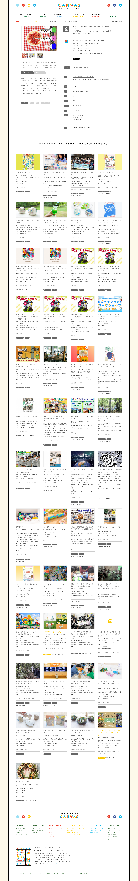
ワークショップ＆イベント (38, 21)
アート (21, 187)
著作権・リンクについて (36, 873)
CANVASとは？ (20, 828)
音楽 (30, 285)
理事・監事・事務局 (37, 830)
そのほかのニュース (113, 839)
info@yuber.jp (77, 117)
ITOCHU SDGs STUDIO (50, 648)
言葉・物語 (73, 189)
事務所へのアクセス (21, 834)
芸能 (26, 431)
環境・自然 (88, 189)
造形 (25, 187)
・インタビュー (53, 830)
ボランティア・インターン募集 (74, 873)
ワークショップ (20, 191)
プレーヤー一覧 (36, 828)
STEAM (45, 440)
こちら (75, 110)
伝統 (17, 187)
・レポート (52, 834)
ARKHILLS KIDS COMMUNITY (106, 751)
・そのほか (52, 837)
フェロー (34, 832)
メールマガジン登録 (50, 873)
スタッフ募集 (60, 873)
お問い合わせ (87, 873)
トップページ (24, 21)
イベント (27, 191)
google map (104, 79)
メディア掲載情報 (113, 837)
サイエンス (52, 191)
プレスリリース (112, 832)
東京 (37, 102)
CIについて (54, 864)
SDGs (59, 648)
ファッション (110, 187)
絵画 (99, 187)
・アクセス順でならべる (95, 830)
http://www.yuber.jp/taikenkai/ (81, 67)
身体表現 (25, 285)
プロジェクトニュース (114, 830)
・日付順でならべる (94, 832)
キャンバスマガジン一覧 (55, 828)
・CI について (20, 832)
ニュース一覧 (111, 828)
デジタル (109, 387)
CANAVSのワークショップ (74, 830)
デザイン (45, 191)
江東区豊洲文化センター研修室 (83, 77)
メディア (103, 387)
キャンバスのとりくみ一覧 (96, 828)
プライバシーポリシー (22, 873)
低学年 (32, 102)
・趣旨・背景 (20, 830)
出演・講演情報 (112, 834)
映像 (99, 387)
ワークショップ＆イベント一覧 (75, 828)
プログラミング (45, 102)
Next (56, 38)
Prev (23, 38)
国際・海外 (101, 652)
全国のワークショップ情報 (74, 832)
